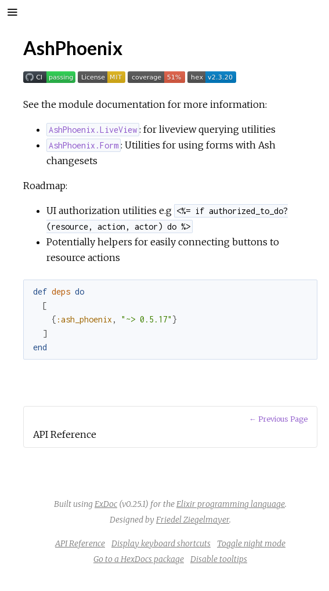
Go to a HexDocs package (138, 559)
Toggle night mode (251, 543)
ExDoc (106, 504)
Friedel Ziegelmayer (192, 519)
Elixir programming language (230, 504)
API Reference (80, 543)
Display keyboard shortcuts (161, 543)
